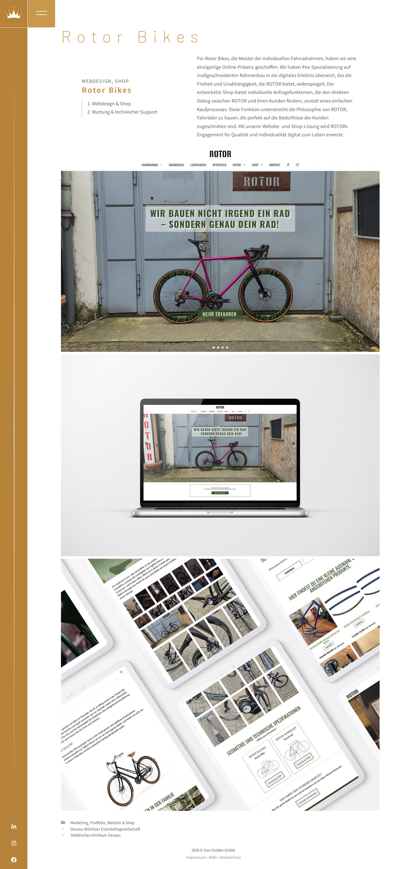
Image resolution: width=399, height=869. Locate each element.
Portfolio (97, 822)
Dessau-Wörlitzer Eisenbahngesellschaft (105, 829)
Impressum (195, 857)
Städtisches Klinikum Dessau (95, 835)
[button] (41, 14)
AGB (212, 857)
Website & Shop (120, 822)
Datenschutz (230, 857)
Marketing (79, 822)
